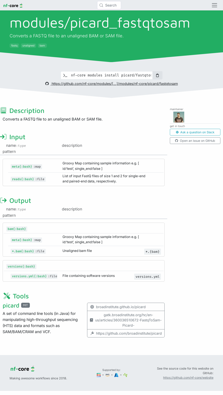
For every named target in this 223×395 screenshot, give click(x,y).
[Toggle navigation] (214, 5)
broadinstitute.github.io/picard (118, 307)
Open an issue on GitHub (195, 140)
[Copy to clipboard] (157, 75)
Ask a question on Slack (195, 132)
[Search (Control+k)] (109, 5)
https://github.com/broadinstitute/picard (126, 333)
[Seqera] (99, 374)
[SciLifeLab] (125, 374)
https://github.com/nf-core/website (188, 377)
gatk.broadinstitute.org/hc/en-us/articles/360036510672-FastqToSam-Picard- (126, 320)
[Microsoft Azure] (116, 374)
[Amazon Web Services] (107, 374)
